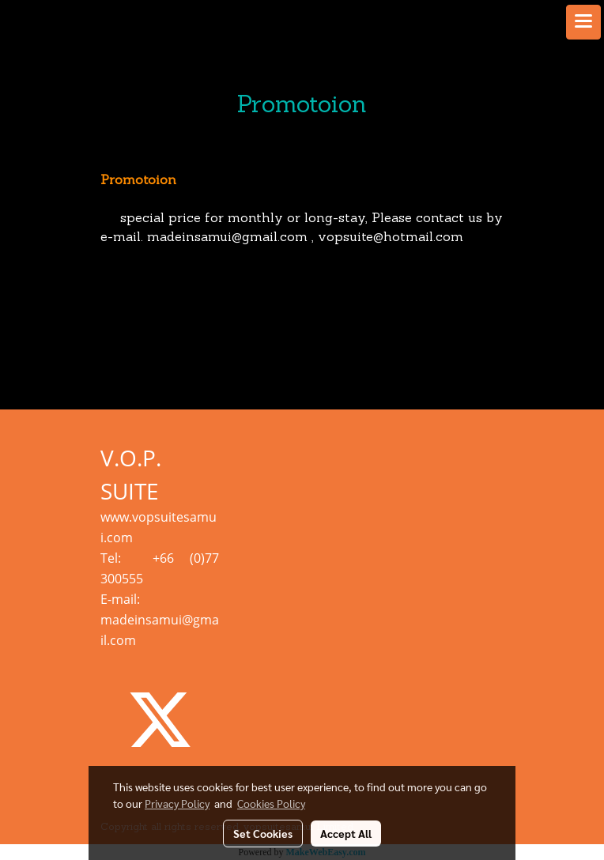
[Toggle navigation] (583, 22)
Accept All (346, 833)
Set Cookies (263, 833)
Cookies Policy (271, 803)
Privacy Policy (177, 803)
